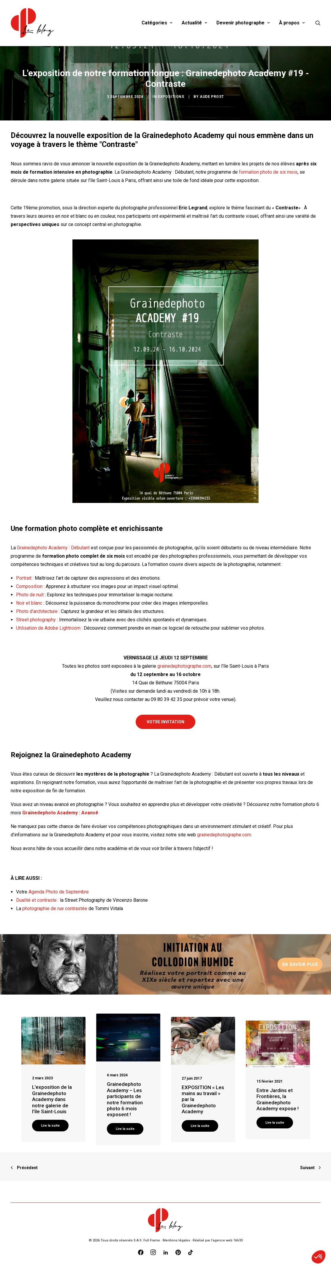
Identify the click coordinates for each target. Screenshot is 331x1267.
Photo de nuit (30, 595)
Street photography (36, 619)
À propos (292, 23)
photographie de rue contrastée (54, 908)
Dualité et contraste (36, 900)
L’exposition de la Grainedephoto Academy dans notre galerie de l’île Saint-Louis (52, 1099)
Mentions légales (176, 1240)
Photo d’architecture (37, 611)
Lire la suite (50, 1126)
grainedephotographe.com (184, 666)
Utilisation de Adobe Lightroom (48, 628)
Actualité (194, 23)
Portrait (23, 578)
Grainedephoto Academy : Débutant (53, 548)
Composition (29, 586)
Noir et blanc (29, 603)
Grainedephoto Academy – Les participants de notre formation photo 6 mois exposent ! (125, 1099)
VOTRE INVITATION (165, 721)
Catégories (157, 23)
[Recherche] (318, 23)
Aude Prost (212, 97)
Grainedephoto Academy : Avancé (60, 813)
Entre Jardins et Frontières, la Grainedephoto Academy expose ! (277, 1099)
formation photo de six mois (268, 172)
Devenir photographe (243, 23)
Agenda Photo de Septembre (58, 892)
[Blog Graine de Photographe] (33, 23)
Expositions (171, 97)
